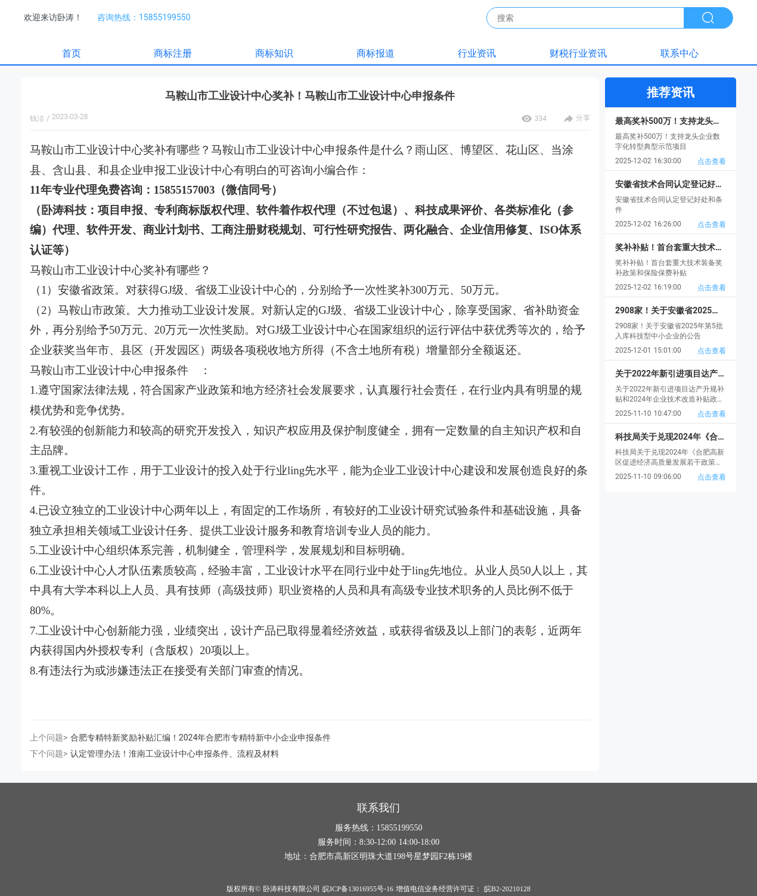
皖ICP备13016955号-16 (357, 889)
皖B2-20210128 (507, 889)
